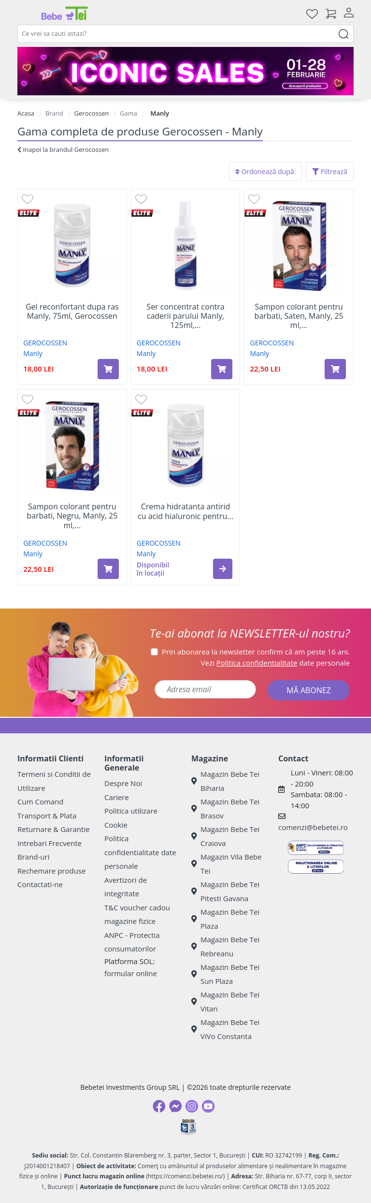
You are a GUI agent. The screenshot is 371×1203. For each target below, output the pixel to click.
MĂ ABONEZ (308, 690)
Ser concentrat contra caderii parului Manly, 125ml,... (185, 316)
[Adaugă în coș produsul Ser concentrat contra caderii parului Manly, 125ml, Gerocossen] (221, 369)
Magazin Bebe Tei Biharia (225, 781)
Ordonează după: (265, 171)
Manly (33, 353)
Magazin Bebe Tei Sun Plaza (225, 974)
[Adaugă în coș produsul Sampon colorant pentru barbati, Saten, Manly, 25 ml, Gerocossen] (335, 369)
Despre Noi (123, 783)
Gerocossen (91, 113)
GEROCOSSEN (45, 342)
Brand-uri (33, 856)
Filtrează (329, 171)
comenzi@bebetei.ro (313, 827)
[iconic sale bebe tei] (185, 71)
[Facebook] (159, 1106)
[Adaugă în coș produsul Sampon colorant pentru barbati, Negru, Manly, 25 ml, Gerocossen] (108, 569)
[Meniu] (25, 13)
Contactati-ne (40, 884)
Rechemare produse (51, 871)
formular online (130, 973)
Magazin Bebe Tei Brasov (225, 808)
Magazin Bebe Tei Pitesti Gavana (225, 891)
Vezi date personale (275, 663)
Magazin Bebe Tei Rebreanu (225, 946)
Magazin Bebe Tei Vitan (225, 1001)
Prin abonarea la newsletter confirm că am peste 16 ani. (256, 651)
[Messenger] (175, 1106)
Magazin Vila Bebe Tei (226, 864)
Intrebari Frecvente (49, 843)
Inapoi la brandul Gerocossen (63, 149)
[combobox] (185, 34)
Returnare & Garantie (53, 829)
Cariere (116, 797)
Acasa (25, 113)
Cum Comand (40, 801)
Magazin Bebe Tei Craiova (225, 836)
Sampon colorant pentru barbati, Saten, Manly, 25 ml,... (299, 316)
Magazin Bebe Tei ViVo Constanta (225, 1029)
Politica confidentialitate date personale (140, 852)
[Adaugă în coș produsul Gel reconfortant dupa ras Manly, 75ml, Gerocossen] (108, 369)
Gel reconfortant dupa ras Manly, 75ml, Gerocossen (72, 311)
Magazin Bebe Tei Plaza (225, 919)
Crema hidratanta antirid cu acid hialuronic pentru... (185, 511)
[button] (222, 569)
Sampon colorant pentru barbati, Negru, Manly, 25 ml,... (72, 516)
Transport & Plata (46, 815)
